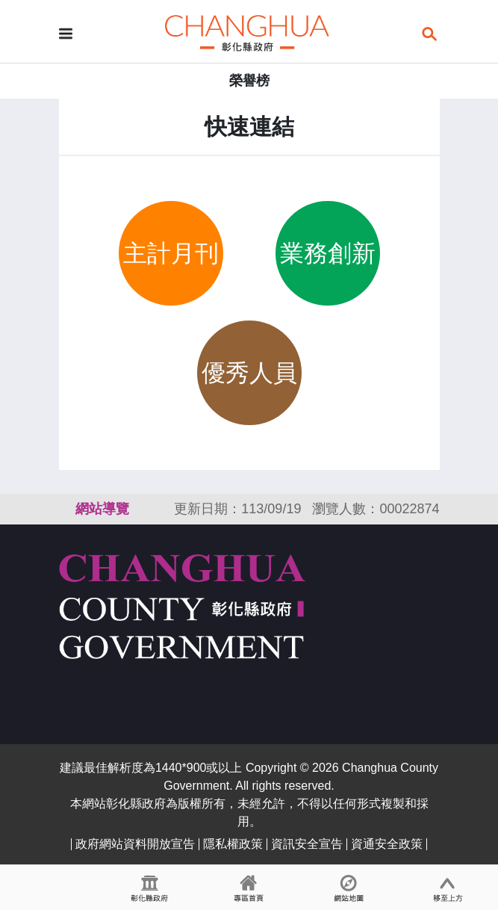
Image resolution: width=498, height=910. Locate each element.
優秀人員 (249, 372)
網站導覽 (102, 508)
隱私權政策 (233, 844)
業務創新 (328, 253)
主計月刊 (171, 253)
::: (65, 508)
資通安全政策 (387, 844)
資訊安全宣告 (307, 844)
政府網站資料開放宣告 (135, 844)
